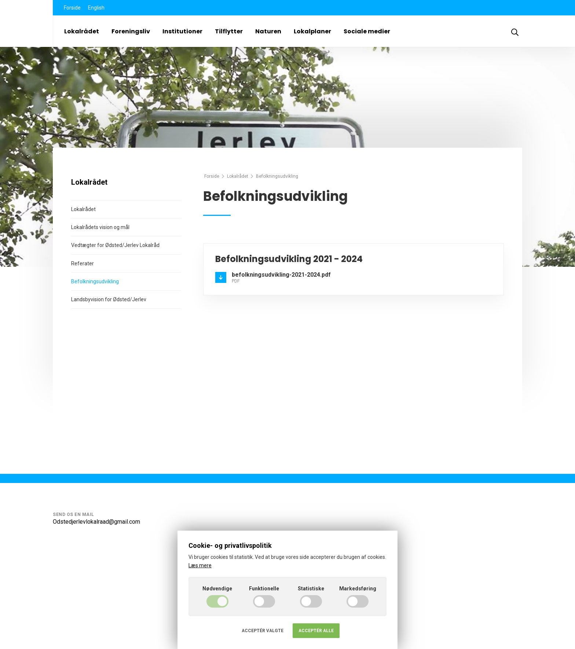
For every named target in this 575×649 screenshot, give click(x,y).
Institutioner (182, 31)
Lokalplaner (312, 31)
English (96, 8)
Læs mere (200, 565)
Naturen (268, 31)
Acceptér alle (316, 630)
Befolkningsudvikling (95, 281)
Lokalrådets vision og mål (100, 227)
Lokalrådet (81, 31)
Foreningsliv (130, 31)
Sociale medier (367, 31)
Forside (72, 8)
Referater (82, 263)
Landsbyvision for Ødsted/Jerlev (108, 299)
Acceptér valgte (262, 630)
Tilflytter (229, 31)
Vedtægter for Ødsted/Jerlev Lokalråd (115, 245)
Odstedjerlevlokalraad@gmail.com (96, 521)
